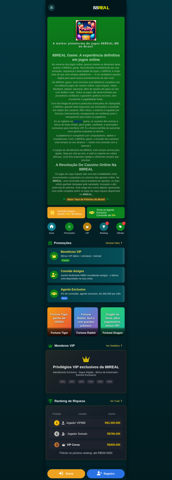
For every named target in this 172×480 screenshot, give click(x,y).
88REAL (78, 121)
